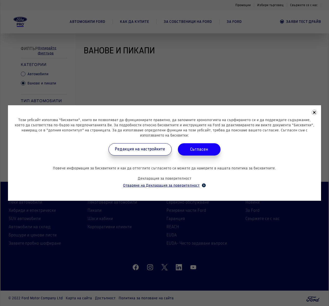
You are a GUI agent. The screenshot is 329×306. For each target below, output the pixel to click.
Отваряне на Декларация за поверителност (164, 185)
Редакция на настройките (140, 149)
